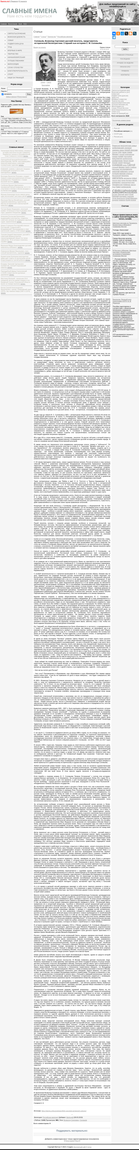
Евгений (115, 196)
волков (133, 200)
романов (122, 200)
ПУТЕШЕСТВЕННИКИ (16, 61)
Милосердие (116, 106)
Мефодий (69, 1117)
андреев (115, 200)
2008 (119, 152)
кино (133, 182)
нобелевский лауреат (122, 148)
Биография (46, 85)
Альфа (128, 200)
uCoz (89, 1147)
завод (127, 194)
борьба (114, 163)
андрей (131, 171)
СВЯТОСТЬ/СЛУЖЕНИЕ (17, 33)
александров (126, 182)
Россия (116, 137)
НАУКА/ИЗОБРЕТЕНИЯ (16, 57)
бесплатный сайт (80, 1147)
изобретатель (127, 158)
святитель (117, 178)
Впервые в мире (118, 99)
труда (114, 198)
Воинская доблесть (119, 92)
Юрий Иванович (131, 198)
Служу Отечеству (118, 108)
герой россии (131, 150)
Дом (113, 187)
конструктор (117, 158)
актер (134, 180)
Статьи (43, 36)
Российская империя (65, 36)
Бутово (114, 194)
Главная (4, 24)
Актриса (129, 180)
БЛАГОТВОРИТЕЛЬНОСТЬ (18, 71)
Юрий (131, 194)
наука (123, 180)
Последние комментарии (121, 120)
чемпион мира (118, 150)
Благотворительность (120, 110)
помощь (126, 184)
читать (25, 156)
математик (127, 178)
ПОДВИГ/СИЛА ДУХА (16, 44)
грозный (115, 167)
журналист (116, 182)
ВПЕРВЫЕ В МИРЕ (15, 50)
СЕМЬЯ (10, 40)
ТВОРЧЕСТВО (13, 54)
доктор (114, 180)
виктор (133, 185)
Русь (116, 128)
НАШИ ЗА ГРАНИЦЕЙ (16, 78)
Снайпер (133, 167)
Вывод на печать (40, 47)
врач (119, 180)
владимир (123, 196)
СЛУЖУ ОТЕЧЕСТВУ (15, 67)
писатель (125, 176)
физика (122, 167)
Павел (118, 187)
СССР (116, 134)
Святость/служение (119, 90)
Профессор (117, 184)
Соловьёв (83, 1120)
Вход (20, 24)
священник (124, 190)
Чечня (125, 161)
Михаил (115, 154)
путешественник (119, 174)
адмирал (129, 173)
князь (125, 165)
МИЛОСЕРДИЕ (13, 64)
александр (126, 187)
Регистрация (12, 24)
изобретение (117, 161)
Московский (116, 176)
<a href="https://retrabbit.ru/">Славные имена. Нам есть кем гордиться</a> (16, 133)
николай (116, 171)
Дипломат (115, 169)
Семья (114, 94)
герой (131, 161)
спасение (130, 196)
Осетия (115, 152)
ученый (121, 154)
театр (127, 167)
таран (124, 152)
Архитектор (121, 198)
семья (134, 178)
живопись (124, 171)
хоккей (120, 163)
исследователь (126, 169)
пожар (129, 152)
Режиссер (116, 146)
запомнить (8, 94)
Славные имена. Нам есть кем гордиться (16, 128)
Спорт (114, 111)
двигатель (126, 163)
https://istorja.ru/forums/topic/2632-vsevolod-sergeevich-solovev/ (63, 1111)
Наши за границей (118, 113)
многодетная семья (129, 146)
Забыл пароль (11, 97)
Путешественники (118, 104)
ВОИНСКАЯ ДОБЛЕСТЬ (16, 37)
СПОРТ (10, 74)
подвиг (120, 156)
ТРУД (10, 47)
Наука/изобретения (119, 103)
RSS (25, 24)
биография (128, 156)
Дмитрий (121, 194)
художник (117, 165)
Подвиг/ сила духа (118, 96)
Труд (113, 97)
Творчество (52, 36)
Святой (131, 165)
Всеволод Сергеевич (71, 1120)
